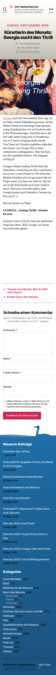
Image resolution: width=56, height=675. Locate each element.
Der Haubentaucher (26, 6)
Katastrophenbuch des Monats (23, 476)
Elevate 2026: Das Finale (19, 523)
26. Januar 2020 (30, 47)
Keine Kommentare (30, 51)
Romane (10, 599)
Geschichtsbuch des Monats (21, 487)
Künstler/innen (30, 25)
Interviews (10, 629)
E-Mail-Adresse (12, 372)
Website (7, 387)
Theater (8, 646)
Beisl (6, 583)
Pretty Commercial (25, 667)
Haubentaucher (32, 43)
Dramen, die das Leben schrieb (23, 611)
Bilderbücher (12, 596)
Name (7, 358)
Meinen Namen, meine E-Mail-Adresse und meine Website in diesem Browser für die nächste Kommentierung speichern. (28, 404)
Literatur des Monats (16, 498)
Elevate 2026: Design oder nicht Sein (26, 548)
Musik (45, 25)
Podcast (8, 642)
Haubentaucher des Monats (21, 624)
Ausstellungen (12, 578)
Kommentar (10, 330)
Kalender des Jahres (16, 451)
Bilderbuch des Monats (18, 587)
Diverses (13, 25)
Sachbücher (11, 603)
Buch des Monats (14, 592)
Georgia (7, 118)
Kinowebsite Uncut (28, 669)
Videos (7, 651)
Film (5, 620)
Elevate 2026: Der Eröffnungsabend (26, 559)
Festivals (8, 615)
